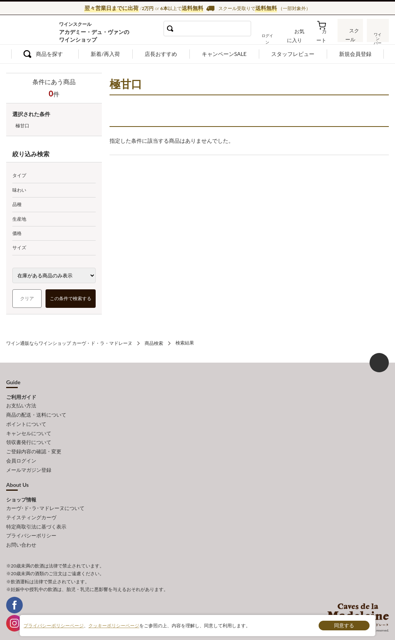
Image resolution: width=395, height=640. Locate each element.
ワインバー (377, 36)
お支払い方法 (21, 405)
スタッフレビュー (292, 54)
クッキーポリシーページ (113, 625)
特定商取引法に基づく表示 (36, 520)
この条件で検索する (70, 298)
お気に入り (299, 37)
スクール (350, 36)
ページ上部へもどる (379, 362)
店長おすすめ (161, 54)
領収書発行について (28, 439)
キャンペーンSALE (224, 54)
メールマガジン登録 (28, 464)
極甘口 (22, 125)
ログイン (273, 37)
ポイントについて (26, 422)
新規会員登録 (355, 54)
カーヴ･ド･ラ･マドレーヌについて (45, 502)
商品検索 (154, 343)
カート (324, 37)
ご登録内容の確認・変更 (33, 447)
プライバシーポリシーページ (54, 625)
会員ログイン (21, 456)
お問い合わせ (21, 537)
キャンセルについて (28, 430)
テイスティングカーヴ (31, 511)
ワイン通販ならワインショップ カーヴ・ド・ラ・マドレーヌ (32, 31)
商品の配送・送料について (36, 413)
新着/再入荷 (105, 54)
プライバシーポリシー (31, 528)
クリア (27, 298)
